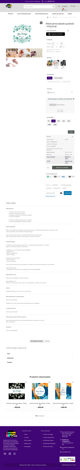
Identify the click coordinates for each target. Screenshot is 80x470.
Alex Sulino (69, 465)
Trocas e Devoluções (48, 437)
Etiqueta (49, 188)
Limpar (71, 132)
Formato (49, 89)
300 (64, 121)
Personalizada (57, 188)
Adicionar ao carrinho (62, 167)
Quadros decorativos (58, 13)
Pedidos (65, 6)
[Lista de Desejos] (59, 6)
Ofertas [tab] (47, 341)
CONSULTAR (68, 193)
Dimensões (40, 358)
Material (49, 57)
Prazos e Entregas (48, 434)
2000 (55, 124)
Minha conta (27, 443)
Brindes (70, 13)
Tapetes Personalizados (41, 13)
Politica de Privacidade (49, 443)
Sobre (26, 434)
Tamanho (49, 39)
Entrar (73, 6)
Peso (40, 354)
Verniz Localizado (58, 78)
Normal (49, 78)
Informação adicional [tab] (37, 341)
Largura (49, 43)
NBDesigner (55, 17)
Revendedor (27, 446)
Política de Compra (48, 440)
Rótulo (65, 188)
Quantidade (50, 117)
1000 (49, 124)
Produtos (10, 13)
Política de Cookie (48, 446)
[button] (41, 23)
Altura (48, 47)
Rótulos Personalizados (24, 13)
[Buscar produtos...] (39, 6)
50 (48, 121)
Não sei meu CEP (50, 196)
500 (69, 121)
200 (58, 121)
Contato (26, 437)
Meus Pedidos (28, 440)
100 (53, 121)
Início (50, 17)
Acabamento (50, 74)
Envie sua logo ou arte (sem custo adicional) (60, 99)
